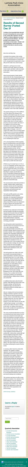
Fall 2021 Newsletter (11, 448)
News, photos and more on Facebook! (13, 462)
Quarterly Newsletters (11, 18)
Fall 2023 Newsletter (11, 440)
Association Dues (17, 11)
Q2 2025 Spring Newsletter (12, 437)
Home (4, 18)
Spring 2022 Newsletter (11, 445)
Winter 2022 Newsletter (11, 446)
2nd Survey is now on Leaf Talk (12, 395)
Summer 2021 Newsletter (12, 449)
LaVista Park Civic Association (14, 4)
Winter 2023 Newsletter (11, 441)
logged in (13, 406)
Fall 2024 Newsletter (11, 438)
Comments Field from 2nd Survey (15, 397)
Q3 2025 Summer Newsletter (13, 434)
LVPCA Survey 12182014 (9, 391)
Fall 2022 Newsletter (11, 443)
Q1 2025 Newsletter (11, 435)
